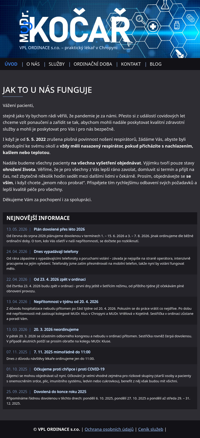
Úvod (11, 64)
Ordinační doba (93, 64)
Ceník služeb (150, 429)
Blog (155, 64)
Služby (57, 64)
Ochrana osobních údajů (109, 429)
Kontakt (131, 64)
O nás (33, 64)
